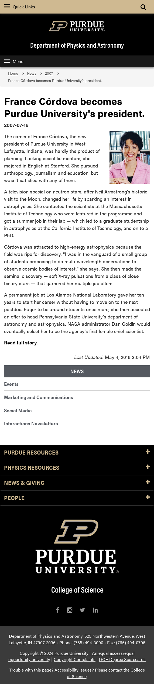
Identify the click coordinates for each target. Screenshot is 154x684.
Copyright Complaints (74, 659)
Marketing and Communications (38, 397)
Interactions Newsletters (31, 423)
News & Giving (77, 482)
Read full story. (21, 342)
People (77, 498)
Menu (13, 61)
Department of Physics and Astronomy (77, 45)
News (31, 73)
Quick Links (19, 7)
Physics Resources (77, 467)
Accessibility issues (73, 670)
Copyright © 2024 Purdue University (54, 653)
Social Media (18, 410)
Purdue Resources (77, 452)
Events (11, 383)
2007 (49, 73)
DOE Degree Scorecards (122, 659)
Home (13, 73)
